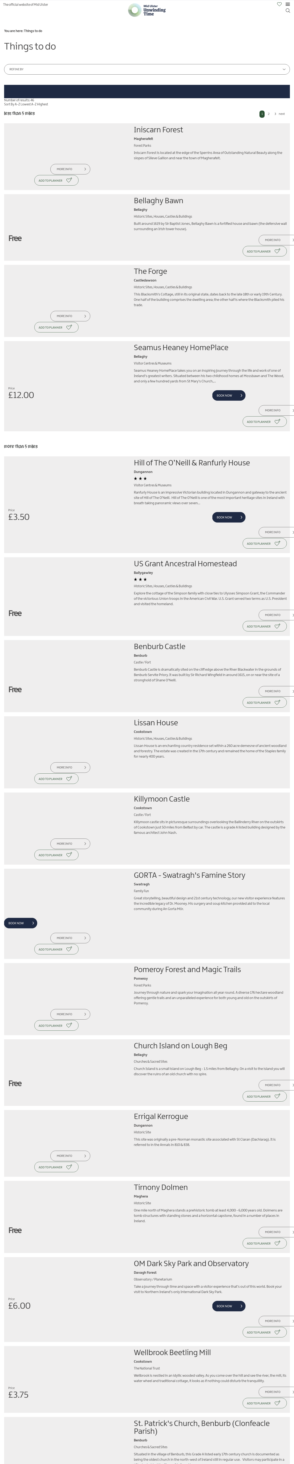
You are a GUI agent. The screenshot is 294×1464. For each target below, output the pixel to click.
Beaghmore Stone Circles (176, 1384)
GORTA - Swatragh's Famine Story (189, 778)
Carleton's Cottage (165, 1324)
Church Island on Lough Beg (180, 927)
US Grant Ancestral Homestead (185, 510)
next (281, 114)
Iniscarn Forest (158, 130)
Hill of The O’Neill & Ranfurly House (192, 420)
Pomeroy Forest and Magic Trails (187, 861)
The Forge (150, 250)
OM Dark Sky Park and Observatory (191, 1112)
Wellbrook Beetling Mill (172, 1190)
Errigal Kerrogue (161, 987)
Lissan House (156, 647)
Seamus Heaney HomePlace (181, 315)
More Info (62, 169)
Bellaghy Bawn (158, 190)
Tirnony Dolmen (161, 1047)
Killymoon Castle (162, 712)
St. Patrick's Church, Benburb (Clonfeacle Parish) (202, 1255)
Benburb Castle (159, 582)
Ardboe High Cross (164, 1450)
